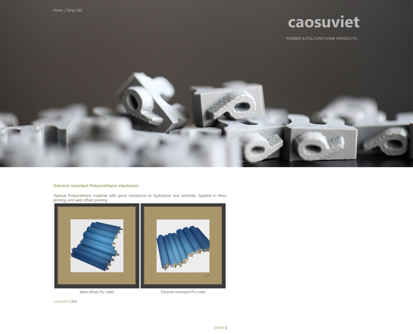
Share (219, 327)
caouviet (60, 301)
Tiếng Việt (74, 10)
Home (58, 10)
